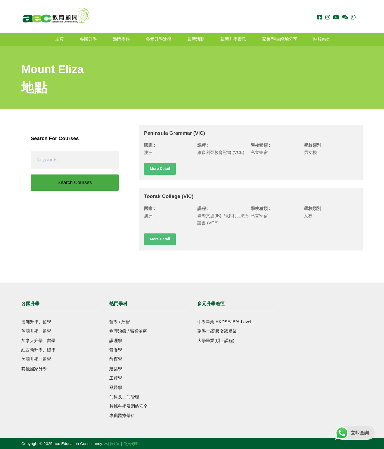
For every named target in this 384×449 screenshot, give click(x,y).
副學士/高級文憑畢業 (217, 331)
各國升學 (88, 39)
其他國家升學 (34, 369)
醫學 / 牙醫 (119, 322)
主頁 (59, 39)
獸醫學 (115, 387)
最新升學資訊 (233, 39)
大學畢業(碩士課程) (215, 340)
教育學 (115, 359)
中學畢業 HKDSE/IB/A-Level (224, 322)
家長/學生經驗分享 (279, 39)
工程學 (115, 378)
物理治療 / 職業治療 (128, 331)
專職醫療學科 (122, 415)
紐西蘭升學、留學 (38, 350)
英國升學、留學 (36, 331)
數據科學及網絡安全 (128, 406)
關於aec (321, 39)
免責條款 (131, 443)
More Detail (160, 168)
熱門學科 (121, 39)
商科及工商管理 (124, 397)
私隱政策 (112, 443)
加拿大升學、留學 (38, 340)
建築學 (115, 369)
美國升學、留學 (36, 359)
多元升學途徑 (158, 39)
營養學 (115, 350)
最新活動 (196, 39)
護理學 (115, 340)
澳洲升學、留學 (36, 322)
